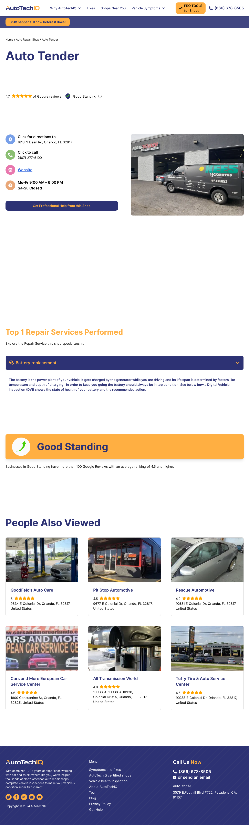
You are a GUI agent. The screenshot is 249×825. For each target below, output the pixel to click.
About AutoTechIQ (103, 787)
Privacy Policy (100, 804)
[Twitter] (9, 797)
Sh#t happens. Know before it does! (38, 22)
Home (9, 39)
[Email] (32, 797)
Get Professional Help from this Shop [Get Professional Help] (62, 206)
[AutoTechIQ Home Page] (23, 8)
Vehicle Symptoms (148, 8)
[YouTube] (40, 797)
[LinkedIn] (24, 797)
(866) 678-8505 (226, 8)
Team (93, 792)
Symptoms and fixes (105, 770)
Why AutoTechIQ (65, 8)
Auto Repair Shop (27, 39)
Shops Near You (113, 8)
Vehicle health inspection (108, 781)
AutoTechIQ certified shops (110, 775)
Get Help (96, 809)
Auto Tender (50, 39)
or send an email (191, 777)
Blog (92, 798)
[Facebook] (16, 797)
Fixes (91, 8)
